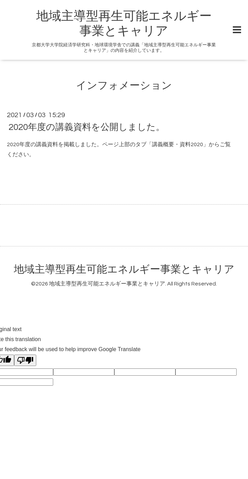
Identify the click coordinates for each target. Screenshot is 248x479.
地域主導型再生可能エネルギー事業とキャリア (124, 269)
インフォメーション (124, 85)
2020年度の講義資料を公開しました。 (87, 127)
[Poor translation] (25, 360)
